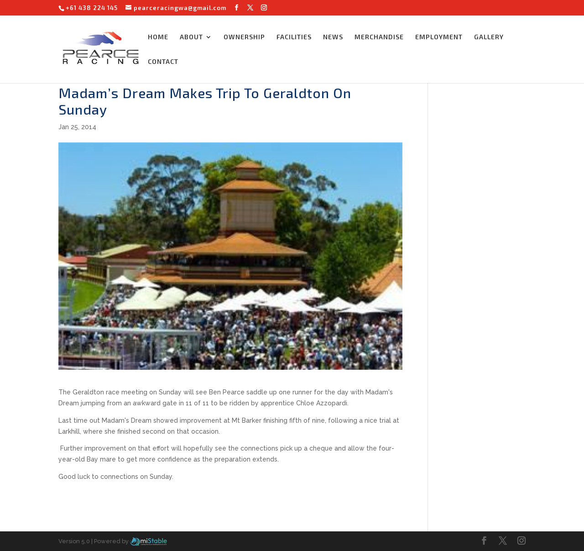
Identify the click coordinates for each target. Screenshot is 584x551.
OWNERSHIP (244, 37)
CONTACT (163, 61)
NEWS (333, 37)
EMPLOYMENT (439, 37)
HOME (158, 37)
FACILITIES (294, 37)
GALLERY (489, 37)
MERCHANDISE (379, 37)
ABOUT (191, 37)
